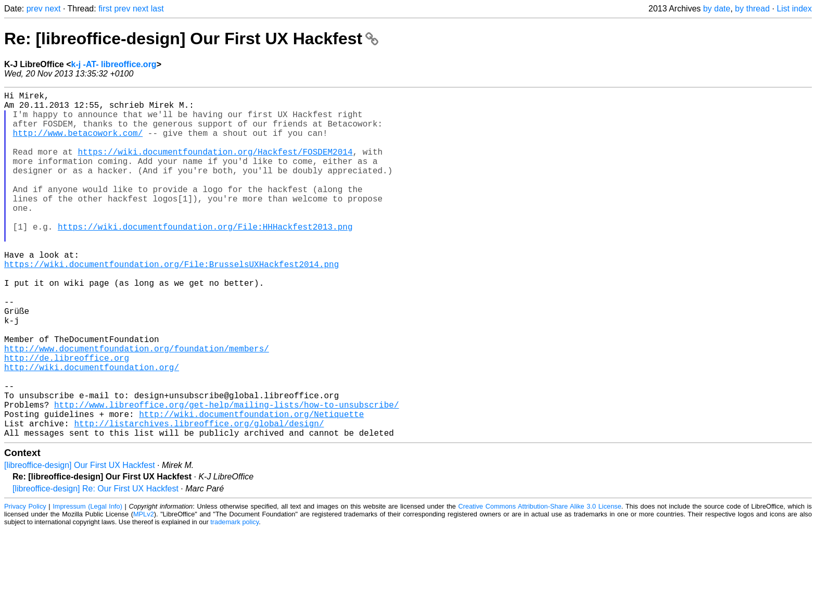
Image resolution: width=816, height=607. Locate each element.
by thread (752, 8)
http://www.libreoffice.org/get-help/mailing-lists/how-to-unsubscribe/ (226, 475)
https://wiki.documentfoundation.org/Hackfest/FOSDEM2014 (215, 166)
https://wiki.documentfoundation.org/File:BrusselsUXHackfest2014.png (171, 303)
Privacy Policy (25, 583)
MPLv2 (143, 591)
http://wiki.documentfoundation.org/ (91, 429)
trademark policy (234, 599)
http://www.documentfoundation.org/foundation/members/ (136, 406)
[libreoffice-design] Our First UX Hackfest (79, 542)
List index (794, 8)
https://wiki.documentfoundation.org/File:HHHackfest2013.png (205, 257)
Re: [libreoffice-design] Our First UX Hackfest (191, 38)
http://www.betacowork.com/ (78, 143)
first (105, 8)
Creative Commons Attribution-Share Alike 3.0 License (539, 583)
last (157, 8)
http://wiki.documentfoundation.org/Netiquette (251, 486)
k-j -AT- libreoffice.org (113, 64)
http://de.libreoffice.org (66, 418)
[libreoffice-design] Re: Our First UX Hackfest (95, 565)
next (52, 8)
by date (716, 8)
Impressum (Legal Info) (87, 583)
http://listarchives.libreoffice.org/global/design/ (199, 498)
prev (35, 8)
